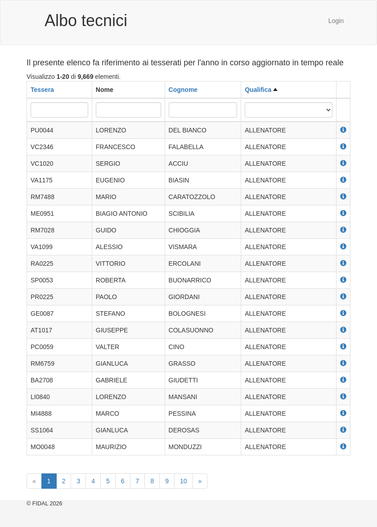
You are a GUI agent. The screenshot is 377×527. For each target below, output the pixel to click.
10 (183, 481)
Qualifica (258, 89)
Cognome (183, 89)
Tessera (42, 89)
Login (336, 20)
